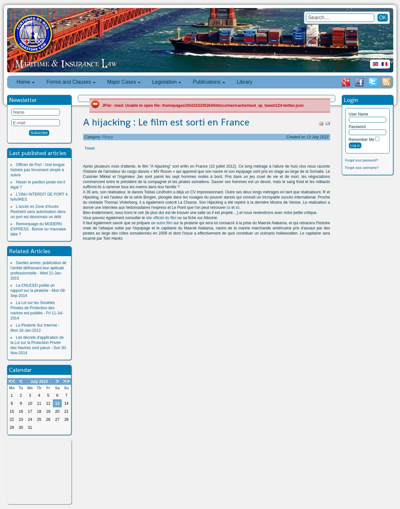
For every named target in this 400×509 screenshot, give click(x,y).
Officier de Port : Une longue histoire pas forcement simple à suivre (38, 169)
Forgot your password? (361, 160)
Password (357, 127)
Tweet (90, 148)
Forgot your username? (362, 168)
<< (11, 381)
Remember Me (361, 139)
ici (228, 207)
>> (66, 381)
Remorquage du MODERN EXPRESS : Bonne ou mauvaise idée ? (38, 229)
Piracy (107, 137)
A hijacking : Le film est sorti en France (166, 122)
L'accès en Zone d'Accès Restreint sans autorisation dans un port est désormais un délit (38, 211)
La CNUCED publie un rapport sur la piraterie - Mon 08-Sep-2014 (38, 290)
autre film (164, 223)
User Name (358, 114)
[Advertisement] (39, 472)
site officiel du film (161, 218)
